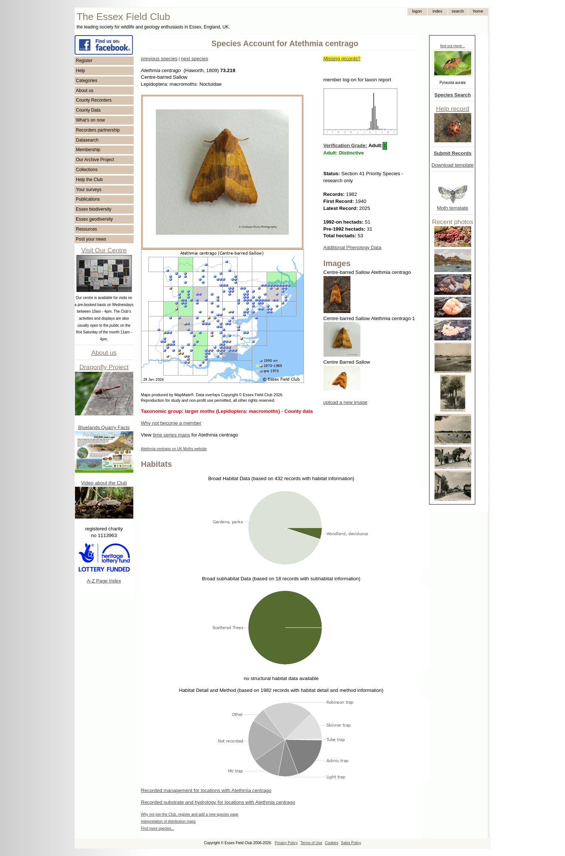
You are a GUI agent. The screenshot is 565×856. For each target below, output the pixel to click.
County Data (88, 110)
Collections (87, 169)
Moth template (452, 208)
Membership (88, 149)
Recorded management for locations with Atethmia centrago (206, 790)
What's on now (90, 120)
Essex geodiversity (94, 219)
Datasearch (87, 140)
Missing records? (342, 58)
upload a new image (345, 402)
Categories (86, 80)
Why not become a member (171, 423)
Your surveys (89, 189)
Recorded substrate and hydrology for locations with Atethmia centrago (218, 802)
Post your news (91, 239)
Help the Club (89, 179)
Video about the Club (104, 483)
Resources (86, 229)
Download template (453, 165)
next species (194, 58)
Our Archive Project (95, 159)
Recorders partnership (98, 130)
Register (84, 60)
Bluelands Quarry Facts (104, 427)
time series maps (171, 435)
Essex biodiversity (94, 209)
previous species (159, 58)
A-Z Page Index (104, 581)
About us (84, 90)
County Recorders (94, 100)
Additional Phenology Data (352, 247)
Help (80, 70)
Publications (88, 199)
